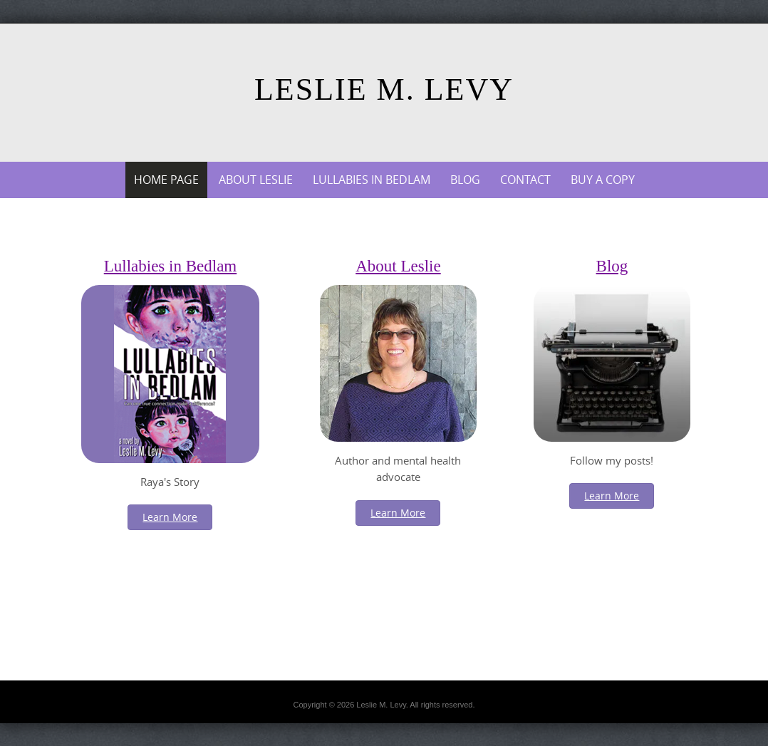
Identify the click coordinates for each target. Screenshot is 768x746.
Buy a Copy (603, 179)
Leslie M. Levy (384, 89)
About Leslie (256, 179)
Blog (465, 179)
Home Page (166, 179)
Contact (525, 179)
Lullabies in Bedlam (371, 179)
